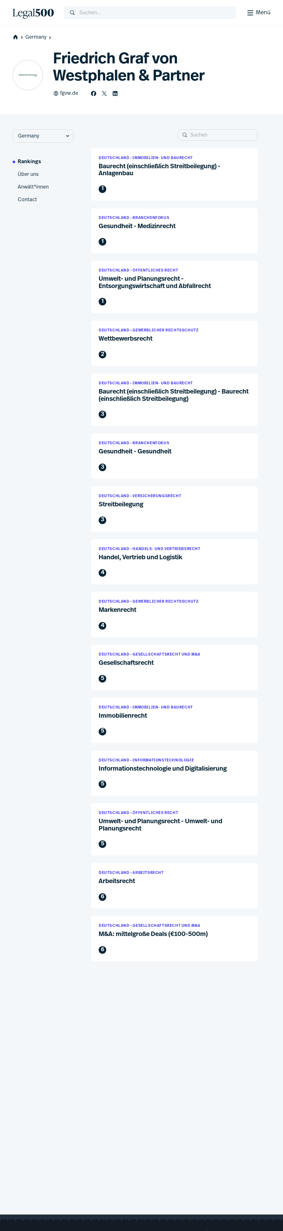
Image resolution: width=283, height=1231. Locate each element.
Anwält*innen (33, 186)
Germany (38, 37)
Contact (27, 199)
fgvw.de (65, 93)
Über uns (28, 174)
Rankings (29, 161)
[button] (174, 174)
